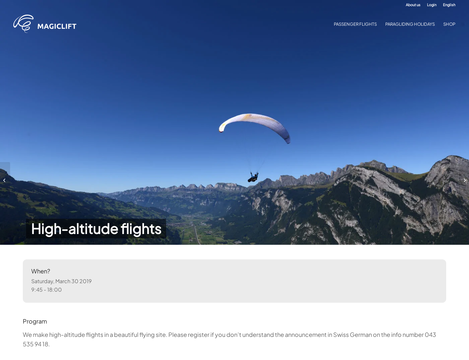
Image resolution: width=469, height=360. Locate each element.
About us (413, 5)
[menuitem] (413, 5)
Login (431, 5)
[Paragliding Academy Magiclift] (46, 24)
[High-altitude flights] (5, 180)
